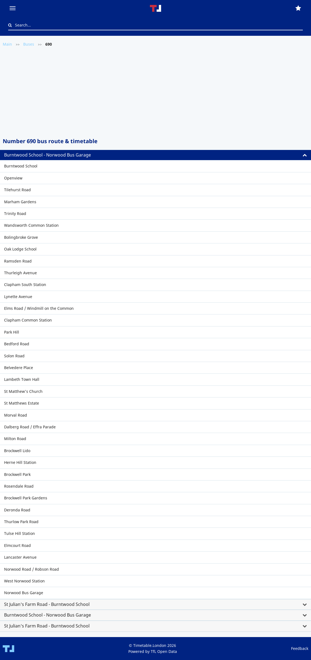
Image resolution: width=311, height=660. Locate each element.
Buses (28, 44)
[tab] (155, 155)
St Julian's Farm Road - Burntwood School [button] (47, 604)
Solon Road (14, 355)
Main (7, 44)
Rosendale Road (19, 486)
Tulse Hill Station (19, 533)
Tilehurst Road (17, 189)
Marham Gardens (20, 201)
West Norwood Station (24, 581)
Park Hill (11, 332)
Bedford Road (16, 343)
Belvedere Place (18, 367)
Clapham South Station (25, 284)
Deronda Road (17, 509)
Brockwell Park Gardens (25, 497)
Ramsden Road (18, 261)
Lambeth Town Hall (21, 379)
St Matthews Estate (21, 403)
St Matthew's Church (23, 391)
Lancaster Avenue (20, 557)
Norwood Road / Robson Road (31, 569)
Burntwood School (20, 166)
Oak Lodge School (20, 249)
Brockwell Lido (17, 450)
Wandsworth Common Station (31, 225)
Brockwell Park (17, 474)
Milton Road (15, 438)
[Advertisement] (155, 92)
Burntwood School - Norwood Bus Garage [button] (47, 155)
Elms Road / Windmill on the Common (39, 308)
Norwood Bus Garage (23, 592)
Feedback (299, 648)
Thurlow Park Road (21, 521)
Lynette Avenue (18, 296)
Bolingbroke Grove (21, 237)
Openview (13, 178)
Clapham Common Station (28, 320)
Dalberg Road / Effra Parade (30, 426)
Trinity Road (15, 213)
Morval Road (15, 415)
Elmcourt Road (17, 545)
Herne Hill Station (20, 462)
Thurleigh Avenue (20, 272)
